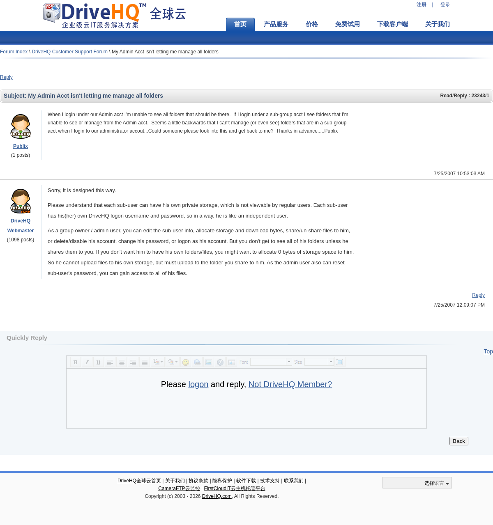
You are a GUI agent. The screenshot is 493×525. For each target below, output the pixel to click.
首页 (240, 24)
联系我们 (294, 481)
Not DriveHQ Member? (290, 384)
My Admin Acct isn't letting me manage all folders (165, 52)
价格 (312, 24)
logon (198, 384)
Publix (20, 146)
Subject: (16, 95)
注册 (421, 4)
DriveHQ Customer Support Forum (70, 52)
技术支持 (270, 481)
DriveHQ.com (217, 496)
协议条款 (198, 481)
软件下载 (246, 481)
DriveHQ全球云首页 (139, 481)
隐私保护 (222, 481)
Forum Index (14, 52)
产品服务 (276, 24)
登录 (445, 4)
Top (488, 351)
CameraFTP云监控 (179, 488)
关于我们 (437, 24)
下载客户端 (392, 24)
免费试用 (347, 24)
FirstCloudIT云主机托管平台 (234, 488)
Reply (6, 77)
